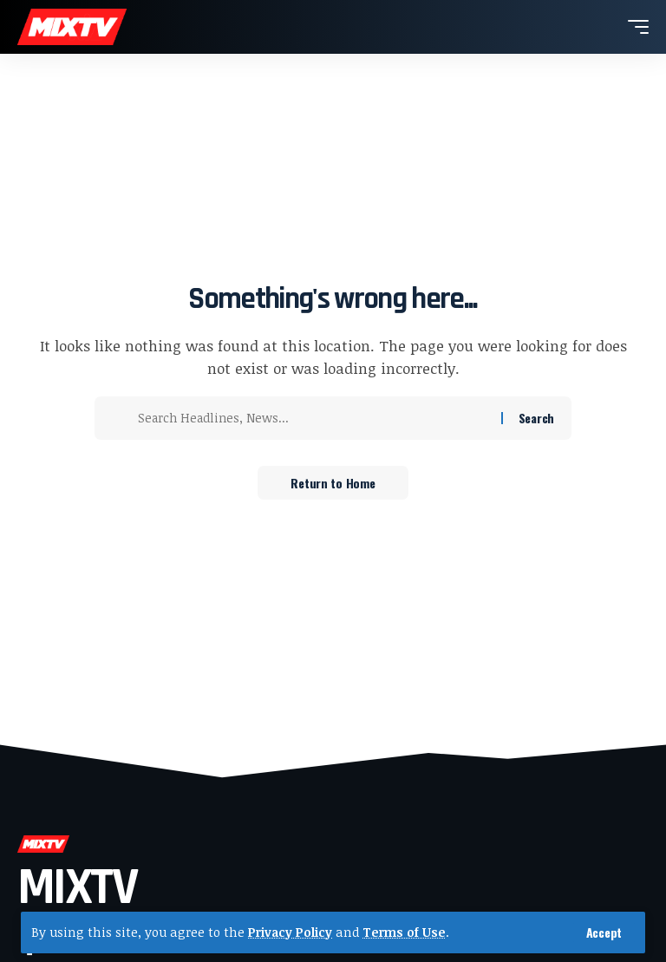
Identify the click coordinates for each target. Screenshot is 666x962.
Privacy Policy (290, 932)
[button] (604, 932)
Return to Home (333, 483)
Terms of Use (405, 932)
